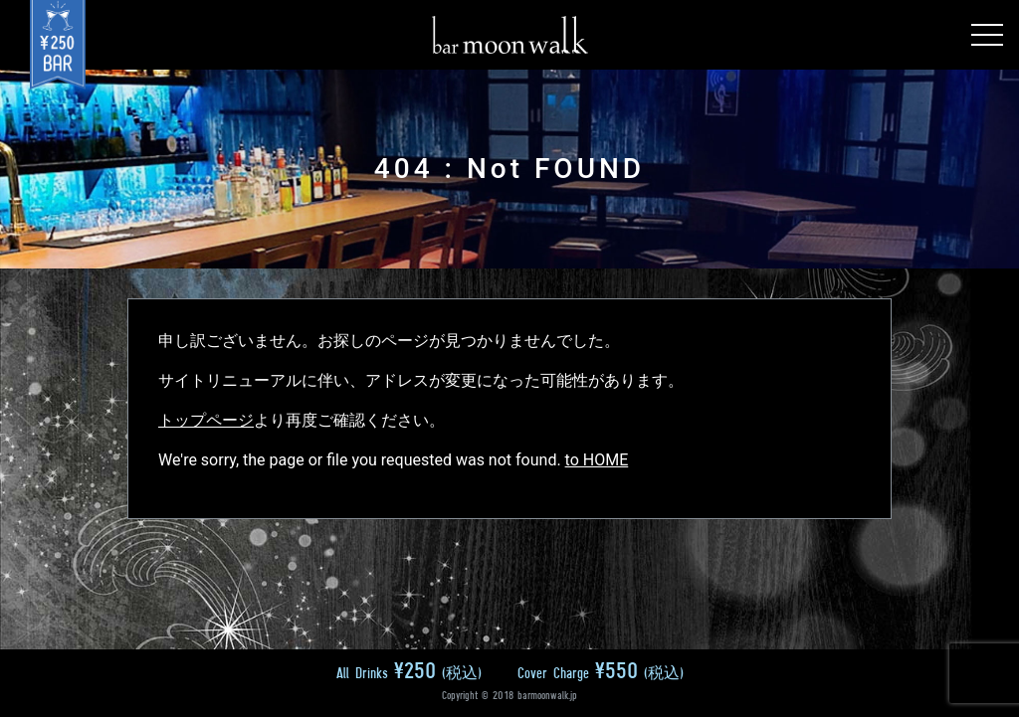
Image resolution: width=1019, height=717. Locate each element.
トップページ (206, 420)
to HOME (597, 459)
